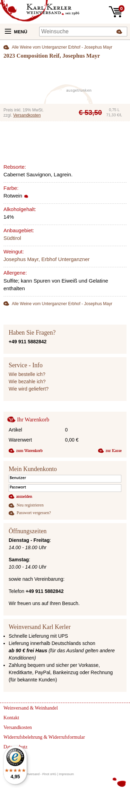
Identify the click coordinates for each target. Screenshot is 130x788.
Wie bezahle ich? (27, 381)
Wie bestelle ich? (27, 374)
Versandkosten (27, 115)
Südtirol (12, 238)
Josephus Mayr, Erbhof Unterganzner (46, 259)
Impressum (66, 774)
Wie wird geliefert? (29, 389)
